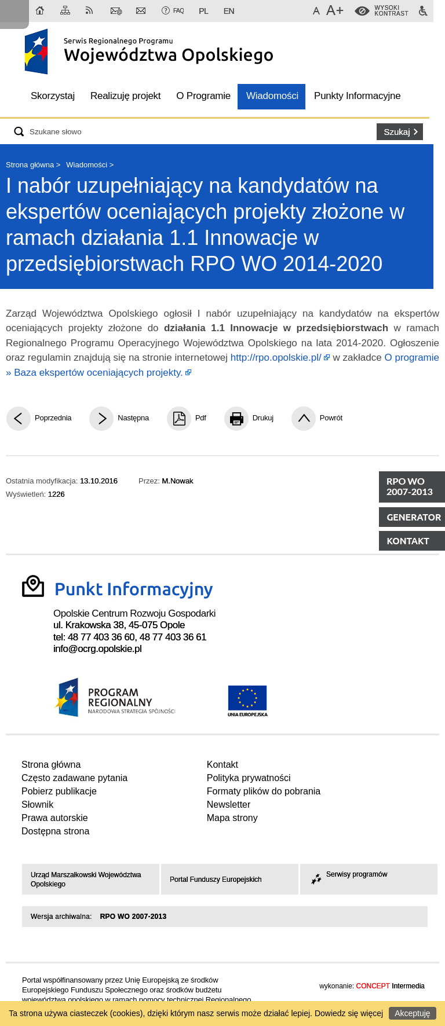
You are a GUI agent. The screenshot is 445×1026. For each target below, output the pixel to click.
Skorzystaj (53, 95)
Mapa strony (66, 11)
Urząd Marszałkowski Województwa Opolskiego (86, 879)
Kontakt (116, 11)
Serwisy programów (348, 874)
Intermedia (390, 986)
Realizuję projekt (125, 95)
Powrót (331, 417)
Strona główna (40, 11)
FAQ (178, 11)
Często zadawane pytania (74, 778)
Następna (133, 417)
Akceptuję (412, 1013)
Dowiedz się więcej (349, 1013)
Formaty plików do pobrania (264, 791)
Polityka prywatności (249, 778)
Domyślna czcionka (318, 11)
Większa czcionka (336, 11)
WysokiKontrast (391, 11)
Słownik (37, 804)
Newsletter (142, 11)
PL (203, 11)
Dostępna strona (55, 831)
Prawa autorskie (54, 818)
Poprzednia (53, 417)
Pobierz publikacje (59, 791)
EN (229, 11)
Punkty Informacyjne (357, 95)
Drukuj (263, 417)
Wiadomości (272, 95)
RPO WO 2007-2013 (133, 917)
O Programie (203, 95)
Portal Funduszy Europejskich (216, 879)
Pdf (200, 417)
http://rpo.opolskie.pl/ (276, 357)
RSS (91, 11)
